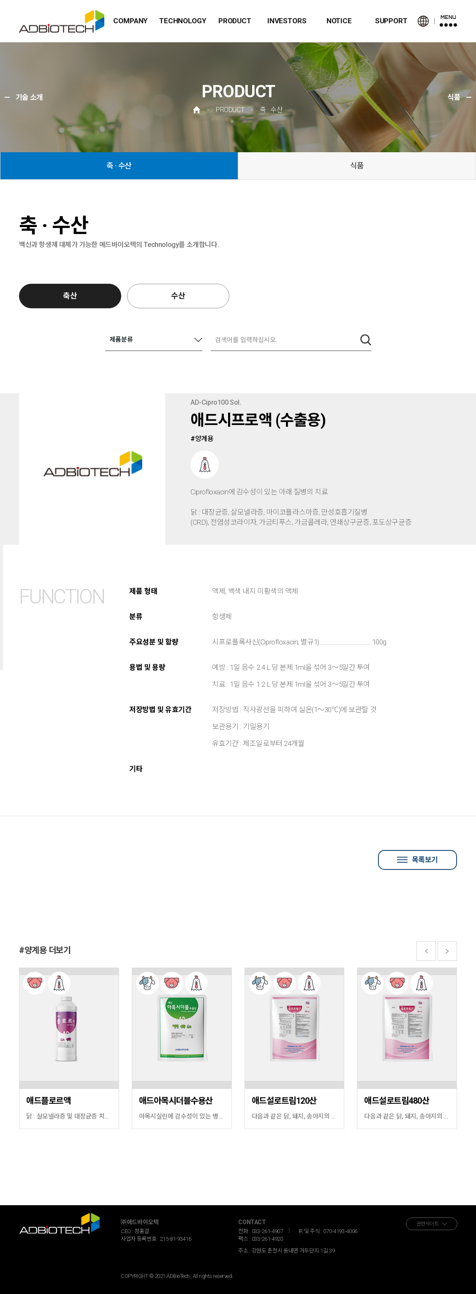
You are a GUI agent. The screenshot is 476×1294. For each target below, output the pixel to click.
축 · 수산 (118, 165)
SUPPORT (391, 20)
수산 (178, 295)
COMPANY (130, 20)
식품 (357, 165)
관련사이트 (427, 1224)
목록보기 (417, 859)
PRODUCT (234, 20)
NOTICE (339, 20)
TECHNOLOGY (182, 20)
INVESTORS (286, 20)
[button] (426, 951)
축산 (70, 295)
